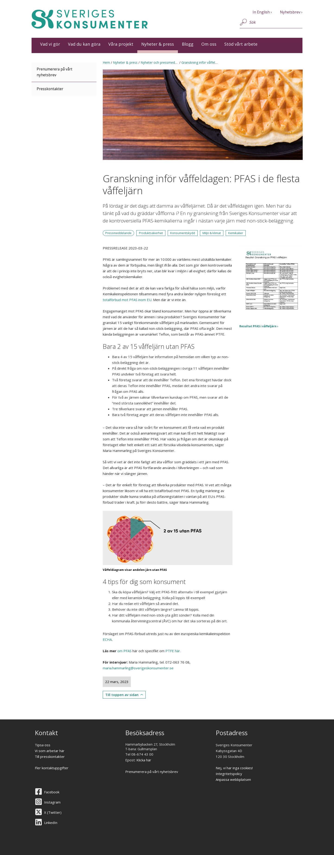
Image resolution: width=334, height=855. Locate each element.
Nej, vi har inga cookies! (234, 768)
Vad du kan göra (84, 44)
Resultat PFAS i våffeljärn (257, 326)
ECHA (107, 639)
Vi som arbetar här (49, 750)
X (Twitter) (52, 812)
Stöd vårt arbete (240, 44)
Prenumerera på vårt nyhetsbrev (54, 72)
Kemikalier (235, 233)
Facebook (51, 792)
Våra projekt (120, 44)
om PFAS (124, 650)
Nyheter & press (157, 44)
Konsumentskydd (182, 233)
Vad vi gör (50, 44)
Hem (106, 62)
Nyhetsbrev (290, 12)
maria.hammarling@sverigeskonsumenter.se (138, 668)
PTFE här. (173, 650)
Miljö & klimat (211, 233)
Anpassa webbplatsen (233, 779)
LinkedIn (50, 822)
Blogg (187, 44)
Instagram (52, 802)
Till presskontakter (50, 756)
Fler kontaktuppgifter (51, 768)
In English (261, 12)
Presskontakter (50, 88)
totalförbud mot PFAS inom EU (127, 299)
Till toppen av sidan (121, 694)
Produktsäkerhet (151, 233)
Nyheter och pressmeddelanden (165, 62)
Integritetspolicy (229, 773)
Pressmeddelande (118, 233)
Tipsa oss (42, 745)
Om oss (208, 44)
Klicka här (143, 760)
